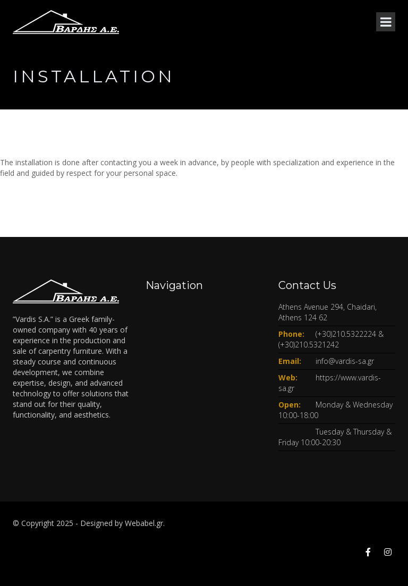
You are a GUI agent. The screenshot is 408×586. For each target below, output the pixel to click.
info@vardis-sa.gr (345, 361)
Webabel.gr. (145, 523)
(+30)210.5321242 (308, 344)
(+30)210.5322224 (346, 334)
